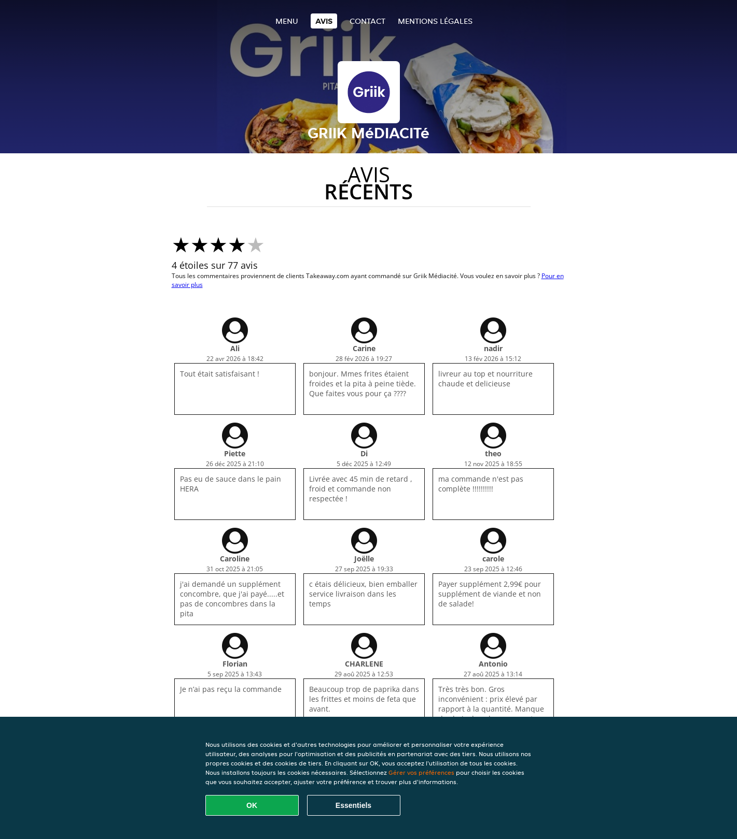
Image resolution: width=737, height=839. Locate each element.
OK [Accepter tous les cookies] (251, 805)
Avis (323, 21)
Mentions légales (435, 21)
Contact (367, 21)
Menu (286, 21)
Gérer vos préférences (421, 772)
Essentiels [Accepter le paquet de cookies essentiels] (353, 805)
